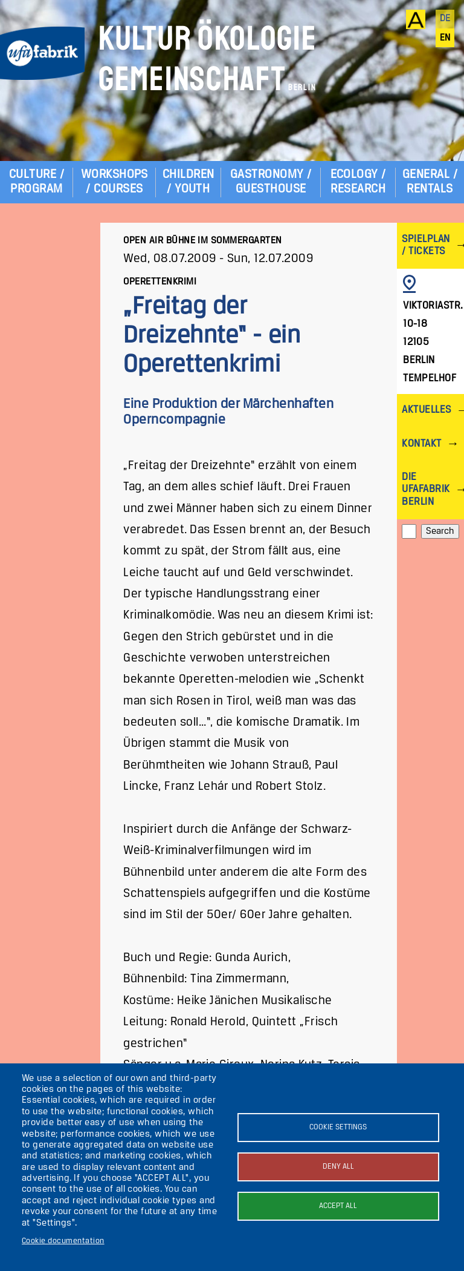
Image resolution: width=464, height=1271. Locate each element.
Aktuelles (426, 410)
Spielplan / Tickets (426, 245)
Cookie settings (338, 1127)
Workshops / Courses (114, 181)
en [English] (445, 38)
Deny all (338, 1167)
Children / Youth (188, 181)
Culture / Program (36, 181)
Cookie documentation (63, 1241)
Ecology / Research (358, 181)
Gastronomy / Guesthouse (271, 181)
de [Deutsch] (445, 19)
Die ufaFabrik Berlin (426, 489)
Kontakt (421, 444)
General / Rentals (429, 181)
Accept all (338, 1206)
